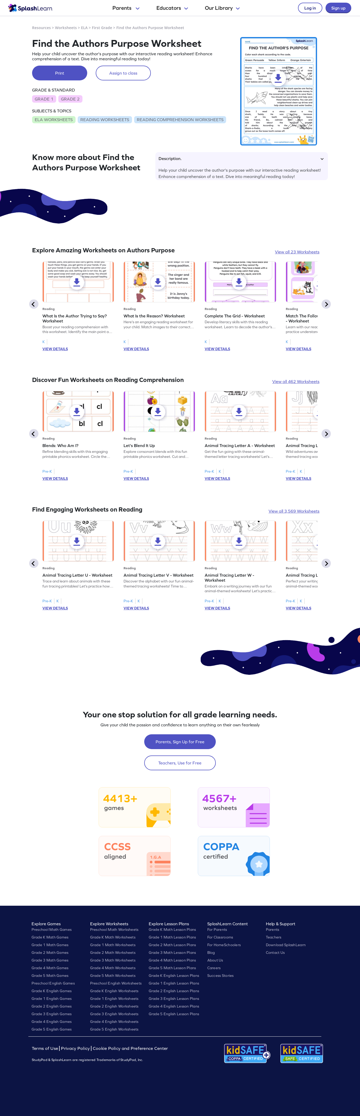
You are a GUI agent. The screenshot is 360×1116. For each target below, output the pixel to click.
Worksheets (66, 27)
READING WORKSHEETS (104, 119)
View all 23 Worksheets (297, 251)
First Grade (102, 27)
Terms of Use (45, 1048)
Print (59, 73)
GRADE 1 (44, 99)
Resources (41, 27)
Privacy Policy (75, 1048)
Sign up (338, 8)
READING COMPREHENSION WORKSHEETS (180, 119)
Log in (310, 8)
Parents (125, 8)
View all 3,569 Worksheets (294, 511)
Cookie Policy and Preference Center (130, 1048)
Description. (241, 158)
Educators (172, 8)
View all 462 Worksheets (295, 381)
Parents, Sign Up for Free (180, 741)
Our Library (222, 8)
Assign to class (123, 73)
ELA (84, 27)
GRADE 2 (70, 99)
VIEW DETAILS (55, 349)
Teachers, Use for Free (179, 762)
